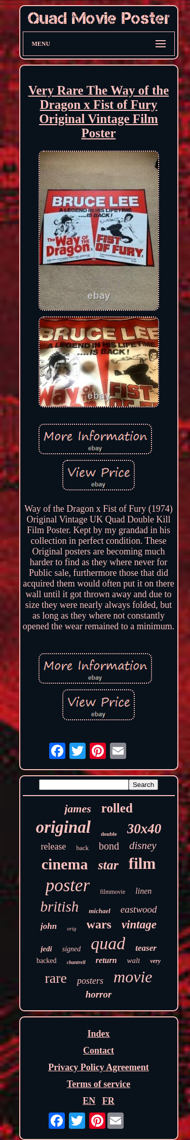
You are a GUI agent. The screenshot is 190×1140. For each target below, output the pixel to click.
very (155, 960)
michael (99, 911)
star (108, 865)
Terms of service (98, 1084)
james (77, 808)
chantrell (76, 962)
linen (143, 891)
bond (109, 846)
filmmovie (112, 891)
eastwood (139, 909)
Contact (98, 1050)
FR (108, 1101)
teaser (146, 948)
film (142, 863)
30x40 (144, 828)
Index (98, 1034)
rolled (117, 808)
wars (99, 924)
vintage (139, 924)
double (109, 834)
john (49, 926)
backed (46, 960)
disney (143, 845)
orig (71, 928)
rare (56, 978)
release (53, 846)
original (63, 827)
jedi (46, 949)
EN (89, 1101)
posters (90, 981)
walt (133, 960)
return (106, 960)
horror (99, 994)
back (82, 848)
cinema (65, 864)
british (59, 906)
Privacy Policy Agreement (98, 1067)
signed (71, 949)
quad (108, 943)
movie (132, 977)
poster (68, 885)
